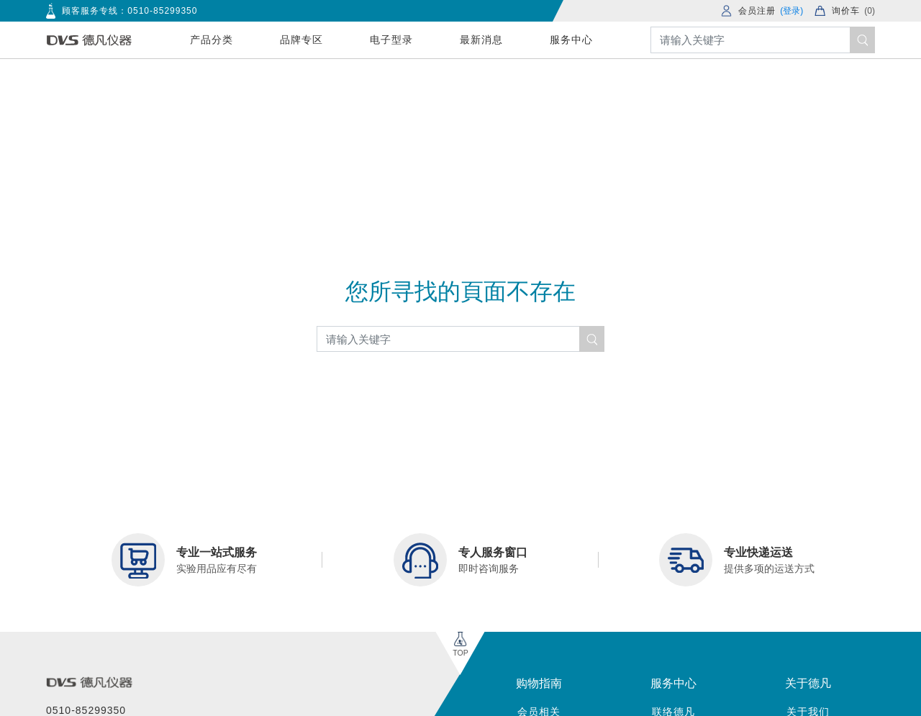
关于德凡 (808, 683)
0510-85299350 (162, 11)
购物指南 (539, 683)
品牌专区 (301, 39)
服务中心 (571, 39)
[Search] (762, 40)
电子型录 (391, 39)
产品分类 (211, 39)
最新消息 (481, 39)
